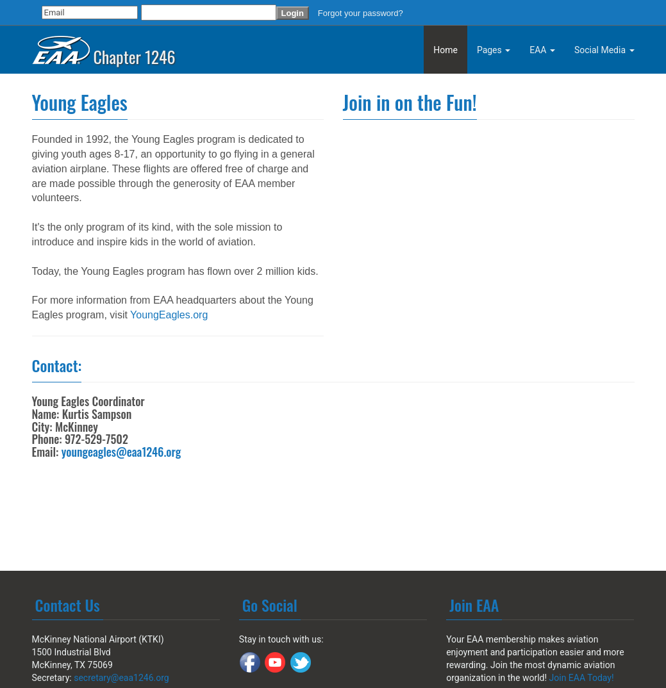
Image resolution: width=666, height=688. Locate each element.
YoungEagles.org (169, 314)
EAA (542, 50)
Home (445, 50)
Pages (493, 50)
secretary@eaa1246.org (121, 678)
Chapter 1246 (104, 47)
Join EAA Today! (581, 678)
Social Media (604, 50)
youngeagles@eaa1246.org (121, 451)
